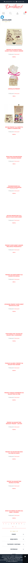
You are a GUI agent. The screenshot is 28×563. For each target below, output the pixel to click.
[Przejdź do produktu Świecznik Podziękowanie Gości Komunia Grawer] (14, 148)
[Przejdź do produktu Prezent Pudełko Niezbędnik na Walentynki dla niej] (14, 384)
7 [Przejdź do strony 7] (21, 524)
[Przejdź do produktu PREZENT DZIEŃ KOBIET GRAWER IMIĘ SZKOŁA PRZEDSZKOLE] (14, 236)
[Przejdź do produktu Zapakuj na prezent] (14, 75)
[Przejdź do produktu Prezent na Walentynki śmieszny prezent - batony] (14, 413)
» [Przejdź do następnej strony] (15, 527)
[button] (3, 13)
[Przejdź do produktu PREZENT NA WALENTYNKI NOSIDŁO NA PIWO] (14, 472)
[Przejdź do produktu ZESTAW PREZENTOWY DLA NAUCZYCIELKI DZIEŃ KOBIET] (14, 207)
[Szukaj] (10, 13)
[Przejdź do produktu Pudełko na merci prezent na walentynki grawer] (14, 354)
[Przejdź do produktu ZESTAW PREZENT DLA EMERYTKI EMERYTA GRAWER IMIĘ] (14, 114)
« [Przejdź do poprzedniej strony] (3, 524)
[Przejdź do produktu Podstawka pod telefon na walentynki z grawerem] (14, 325)
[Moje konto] (17, 13)
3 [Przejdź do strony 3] (11, 524)
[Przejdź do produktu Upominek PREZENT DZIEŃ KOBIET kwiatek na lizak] (14, 295)
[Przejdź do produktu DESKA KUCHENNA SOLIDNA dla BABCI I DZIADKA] (14, 502)
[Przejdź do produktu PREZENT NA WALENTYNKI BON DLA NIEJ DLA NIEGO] (14, 443)
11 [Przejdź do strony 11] (13, 527)
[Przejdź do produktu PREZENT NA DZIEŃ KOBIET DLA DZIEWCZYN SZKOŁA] (14, 266)
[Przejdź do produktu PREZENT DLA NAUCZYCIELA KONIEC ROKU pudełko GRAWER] (14, 37)
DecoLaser (16, 54)
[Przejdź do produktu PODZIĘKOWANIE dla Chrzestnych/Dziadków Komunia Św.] (14, 177)
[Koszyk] (24, 13)
